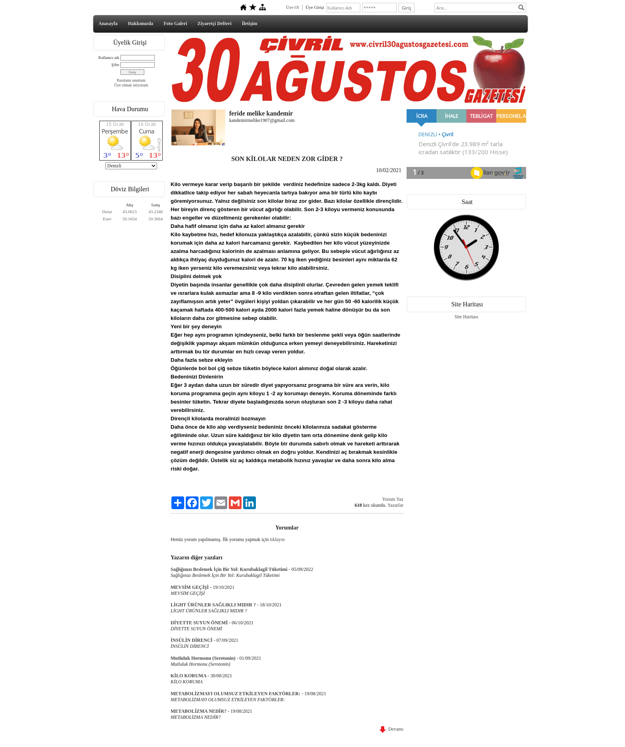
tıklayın (277, 539)
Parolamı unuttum (131, 80)
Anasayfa (108, 23)
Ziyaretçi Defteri (214, 23)
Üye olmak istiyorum (131, 85)
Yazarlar (395, 505)
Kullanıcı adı (108, 57)
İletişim (249, 23)
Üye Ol (292, 7)
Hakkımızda (140, 23)
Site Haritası (466, 317)
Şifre (115, 65)
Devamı (391, 729)
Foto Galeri (175, 23)
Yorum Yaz (392, 499)
